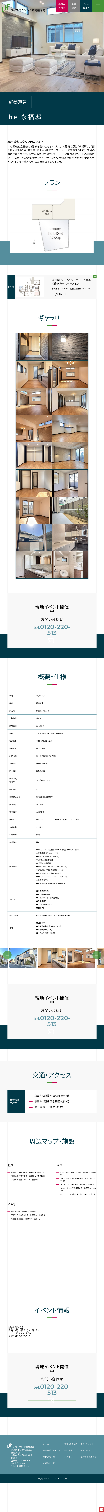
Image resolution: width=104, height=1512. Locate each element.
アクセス (68, 1485)
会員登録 (74, 6)
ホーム (46, 1473)
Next (96, 964)
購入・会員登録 (87, 1473)
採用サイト (85, 1479)
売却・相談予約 (70, 1473)
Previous (7, 964)
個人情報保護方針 (89, 1485)
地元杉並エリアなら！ (52, 1479)
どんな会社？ (86, 6)
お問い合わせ (50, 645)
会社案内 (68, 1479)
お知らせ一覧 (49, 1492)
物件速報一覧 (49, 1485)
